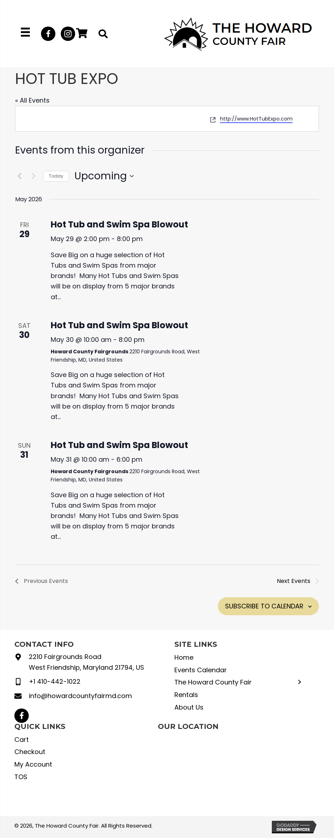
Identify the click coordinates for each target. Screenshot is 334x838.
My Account (33, 764)
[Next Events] (33, 176)
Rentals (186, 694)
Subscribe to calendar (264, 606)
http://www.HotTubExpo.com (256, 118)
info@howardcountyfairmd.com (80, 695)
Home (183, 657)
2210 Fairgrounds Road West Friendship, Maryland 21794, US (86, 662)
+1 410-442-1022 (55, 681)
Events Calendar (200, 669)
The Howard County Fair (213, 682)
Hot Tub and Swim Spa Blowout (119, 224)
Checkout (29, 751)
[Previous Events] (19, 176)
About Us (188, 707)
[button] (48, 34)
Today (56, 176)
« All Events (32, 100)
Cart (21, 739)
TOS (20, 776)
